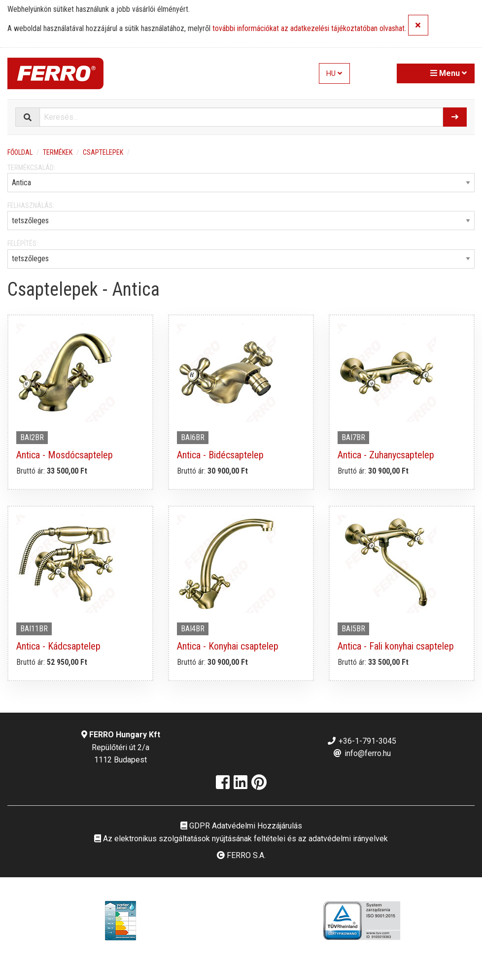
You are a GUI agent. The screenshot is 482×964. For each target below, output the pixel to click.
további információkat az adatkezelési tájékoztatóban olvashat (308, 29)
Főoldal (20, 152)
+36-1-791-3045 (361, 741)
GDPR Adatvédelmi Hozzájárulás (241, 825)
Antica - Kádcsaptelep (58, 646)
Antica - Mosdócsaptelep (64, 455)
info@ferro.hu (362, 753)
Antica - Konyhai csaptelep (227, 646)
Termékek (57, 152)
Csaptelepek (103, 152)
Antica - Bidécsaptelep (220, 455)
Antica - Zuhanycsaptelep (386, 455)
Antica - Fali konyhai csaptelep (396, 646)
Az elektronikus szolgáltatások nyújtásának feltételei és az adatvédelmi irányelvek (241, 838)
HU (334, 73)
